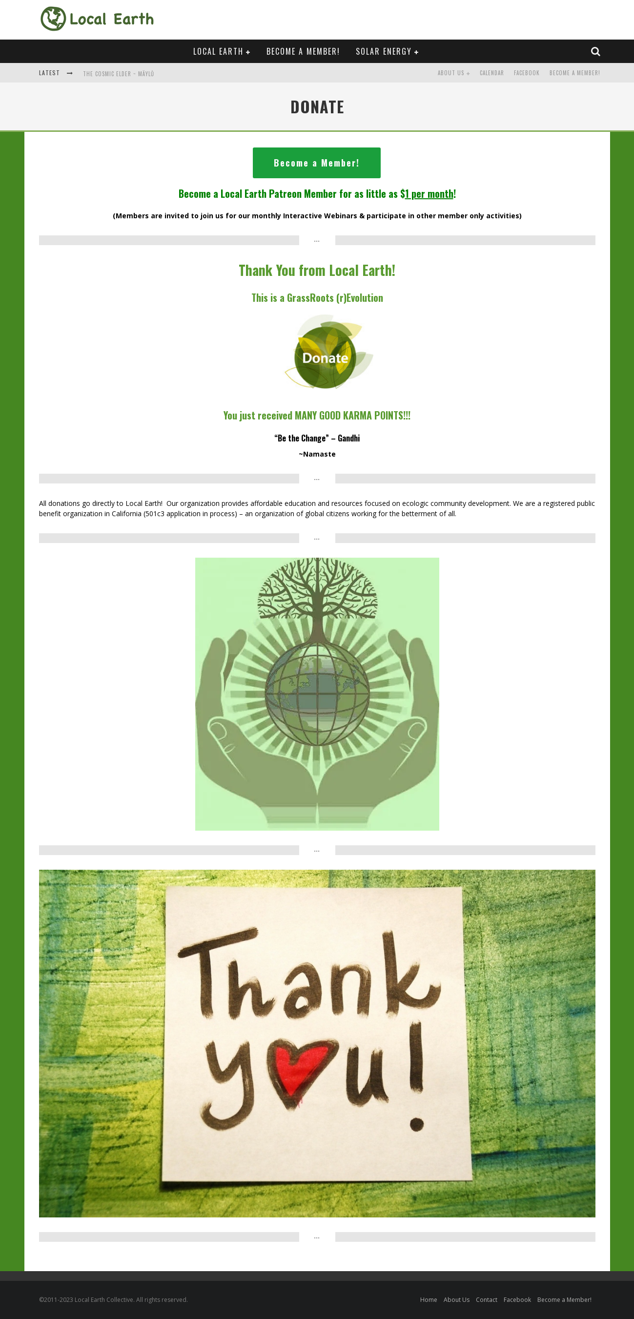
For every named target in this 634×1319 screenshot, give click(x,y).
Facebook (527, 73)
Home (428, 1300)
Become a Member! (303, 51)
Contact (486, 1300)
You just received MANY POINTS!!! (317, 415)
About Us (451, 73)
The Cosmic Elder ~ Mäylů (118, 74)
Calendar (492, 73)
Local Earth (218, 51)
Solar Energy (384, 51)
